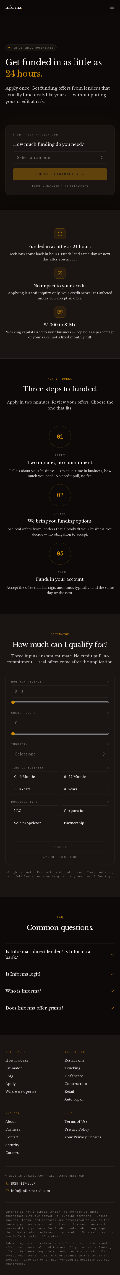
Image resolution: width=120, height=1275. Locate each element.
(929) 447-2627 (20, 1183)
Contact (11, 1137)
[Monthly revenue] (60, 702)
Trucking (72, 1068)
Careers (12, 1153)
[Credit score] (60, 734)
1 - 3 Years (22, 789)
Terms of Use (76, 1122)
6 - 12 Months (75, 777)
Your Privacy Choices (83, 1137)
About (10, 1122)
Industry (19, 744)
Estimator (13, 1068)
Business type (24, 801)
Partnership (74, 823)
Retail (69, 1092)
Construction (76, 1084)
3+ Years (70, 789)
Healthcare (74, 1076)
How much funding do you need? (48, 144)
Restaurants (74, 1060)
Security (12, 1145)
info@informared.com (27, 1191)
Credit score (23, 712)
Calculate (60, 847)
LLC (17, 811)
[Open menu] (112, 7)
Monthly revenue (26, 681)
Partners (12, 1129)
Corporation (75, 811)
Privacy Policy (77, 1129)
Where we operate (20, 1092)
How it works (16, 1060)
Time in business (27, 767)
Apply (10, 1084)
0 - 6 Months (25, 777)
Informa (13, 7)
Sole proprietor (27, 823)
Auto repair (74, 1099)
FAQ (9, 1076)
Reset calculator (60, 857)
